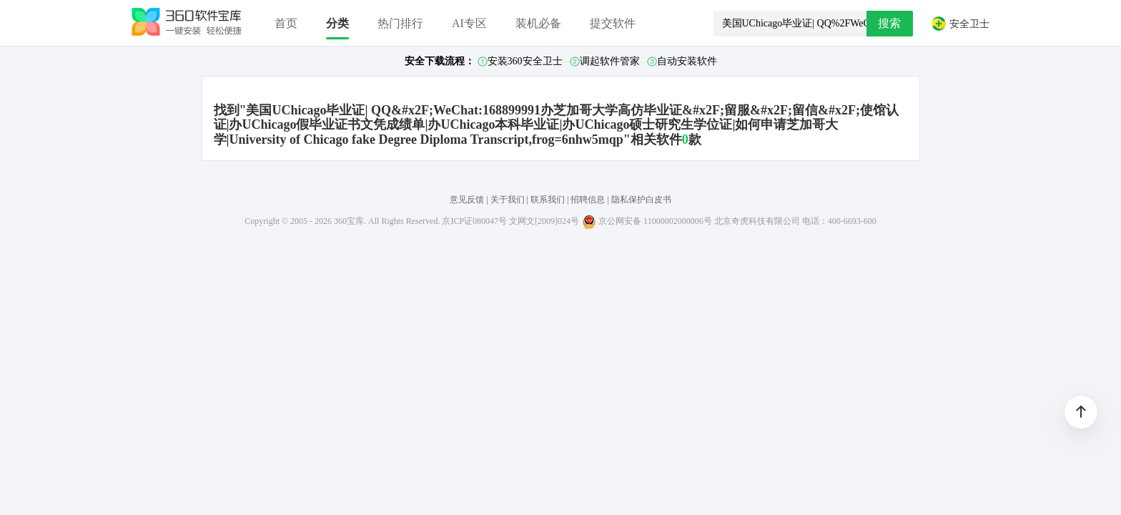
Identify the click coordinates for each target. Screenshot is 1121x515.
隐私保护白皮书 (641, 200)
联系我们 (547, 200)
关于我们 (507, 200)
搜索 (889, 23)
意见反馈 (467, 200)
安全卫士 (960, 23)
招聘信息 (588, 200)
